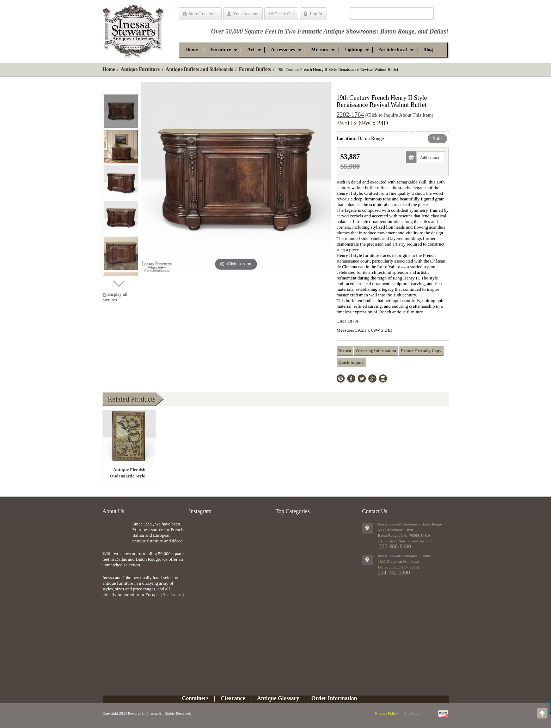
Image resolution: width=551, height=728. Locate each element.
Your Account (245, 13)
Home (109, 69)
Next (118, 282)
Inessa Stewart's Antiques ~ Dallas (404, 556)
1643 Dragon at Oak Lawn (398, 561)
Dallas (437, 31)
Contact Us (374, 511)
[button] (220, 50)
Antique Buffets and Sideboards (199, 69)
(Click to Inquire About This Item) (399, 115)
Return (344, 350)
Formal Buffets (255, 69)
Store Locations (203, 13)
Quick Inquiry (351, 362)
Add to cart (427, 157)
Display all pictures (115, 296)
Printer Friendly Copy (421, 350)
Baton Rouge (397, 31)
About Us (113, 511)
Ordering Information (376, 350)
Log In (316, 13)
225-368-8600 (395, 546)
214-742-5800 (394, 573)
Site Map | (412, 713)
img (116, 532)
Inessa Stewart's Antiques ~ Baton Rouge (410, 524)
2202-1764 (350, 114)
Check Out (284, 13)
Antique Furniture (140, 69)
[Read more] (172, 594)
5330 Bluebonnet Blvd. (396, 530)
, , (399, 567)
